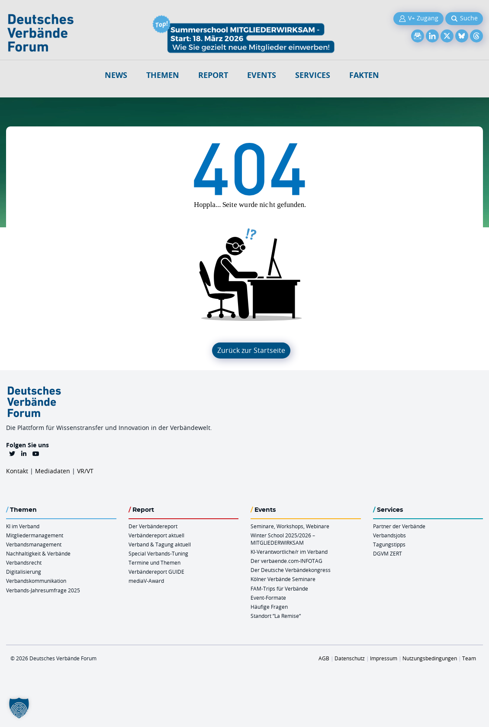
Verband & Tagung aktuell (160, 544)
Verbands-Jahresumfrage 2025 (43, 590)
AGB (323, 658)
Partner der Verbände (399, 526)
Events (261, 75)
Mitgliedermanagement (34, 535)
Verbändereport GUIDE (156, 571)
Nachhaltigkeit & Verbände (38, 553)
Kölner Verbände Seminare (283, 578)
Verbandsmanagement (33, 544)
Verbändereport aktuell (156, 535)
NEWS (116, 75)
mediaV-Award (146, 580)
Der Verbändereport (153, 526)
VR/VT (85, 471)
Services (312, 75)
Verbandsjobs (389, 535)
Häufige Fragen (269, 606)
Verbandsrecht (24, 562)
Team (469, 658)
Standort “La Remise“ (276, 615)
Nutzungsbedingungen (429, 658)
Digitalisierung (23, 571)
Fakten (364, 75)
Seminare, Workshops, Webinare (290, 526)
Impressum (383, 658)
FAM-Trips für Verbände (279, 588)
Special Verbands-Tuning (158, 553)
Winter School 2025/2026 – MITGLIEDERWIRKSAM (283, 539)
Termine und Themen (154, 562)
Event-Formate (268, 597)
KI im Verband (22, 526)
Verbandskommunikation (36, 580)
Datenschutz (350, 658)
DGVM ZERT (387, 553)
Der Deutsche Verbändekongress (291, 569)
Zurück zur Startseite (251, 350)
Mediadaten (52, 471)
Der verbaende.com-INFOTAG (286, 560)
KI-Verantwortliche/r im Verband (289, 551)
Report (213, 75)
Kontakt (17, 471)
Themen (162, 75)
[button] (19, 708)
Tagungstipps (389, 544)
